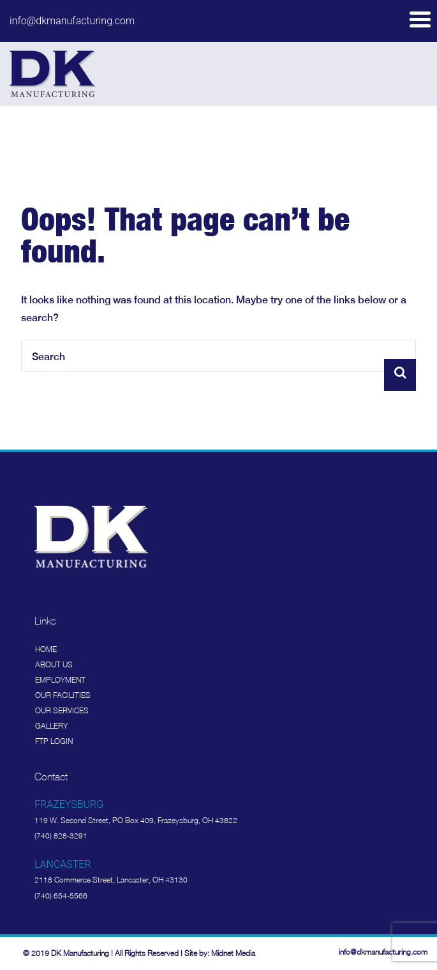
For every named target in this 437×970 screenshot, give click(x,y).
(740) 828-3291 (60, 835)
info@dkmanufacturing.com (72, 21)
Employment (60, 680)
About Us (54, 664)
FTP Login (54, 741)
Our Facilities (63, 695)
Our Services (62, 710)
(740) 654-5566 (60, 895)
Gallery (51, 726)
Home (46, 649)
